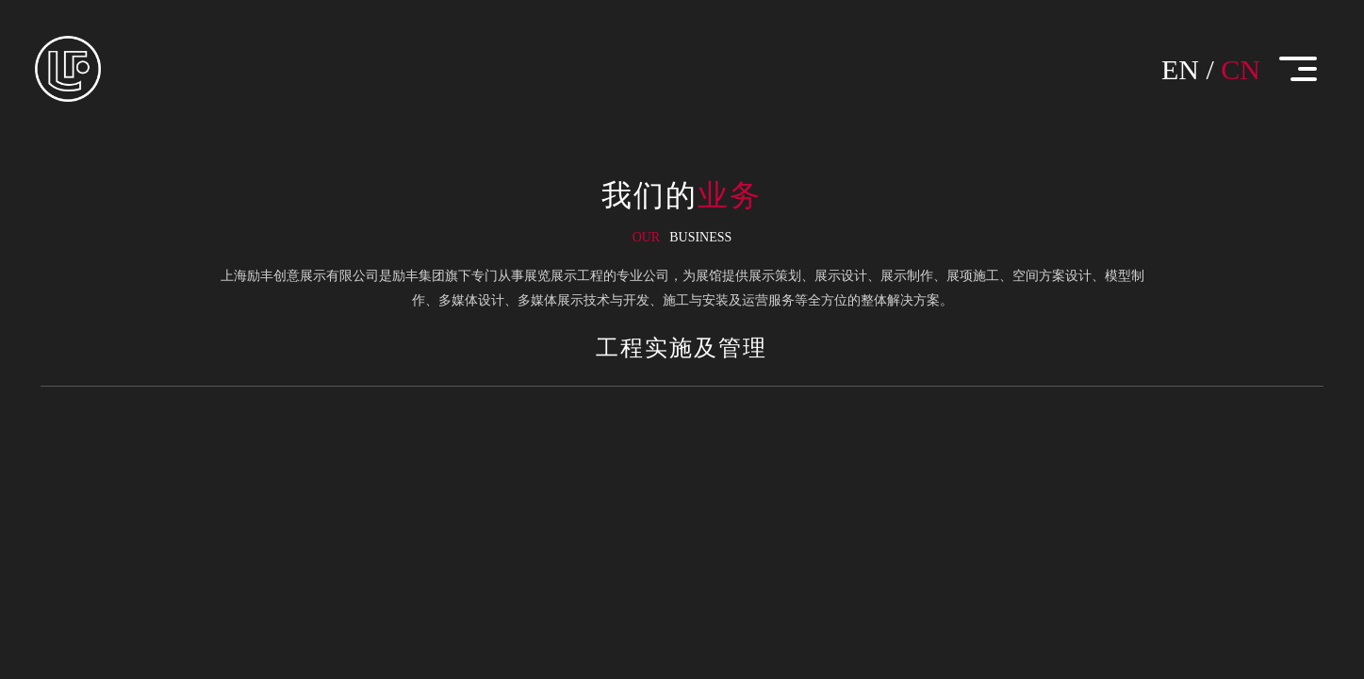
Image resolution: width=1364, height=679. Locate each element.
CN (1240, 69)
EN (1180, 69)
